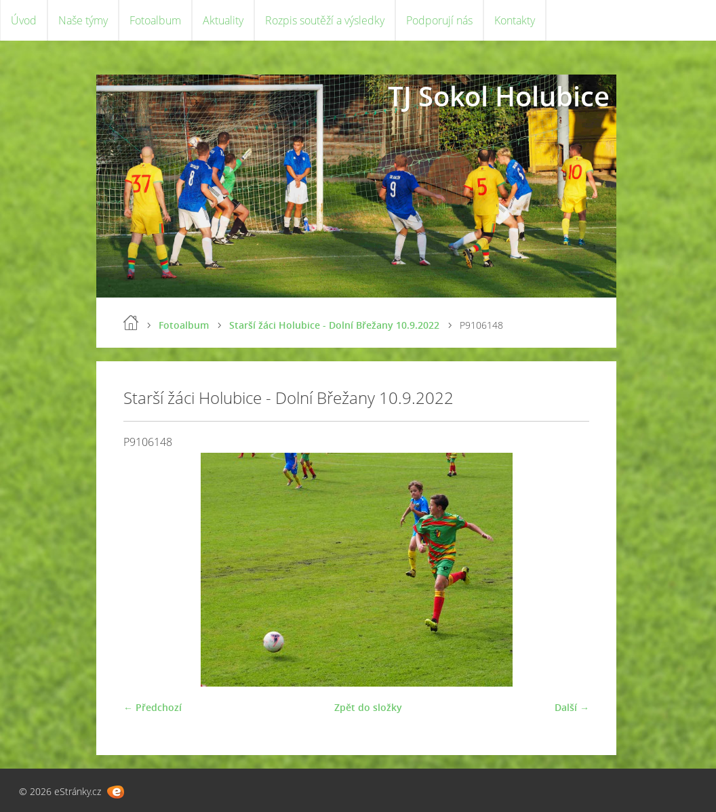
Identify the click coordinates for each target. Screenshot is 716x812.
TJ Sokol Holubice (499, 96)
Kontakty (514, 20)
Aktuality (223, 20)
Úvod (24, 20)
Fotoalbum (155, 20)
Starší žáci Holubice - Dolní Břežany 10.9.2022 (334, 325)
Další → (572, 707)
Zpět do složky (368, 707)
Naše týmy (83, 20)
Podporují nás (439, 20)
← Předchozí (152, 707)
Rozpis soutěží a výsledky (324, 20)
